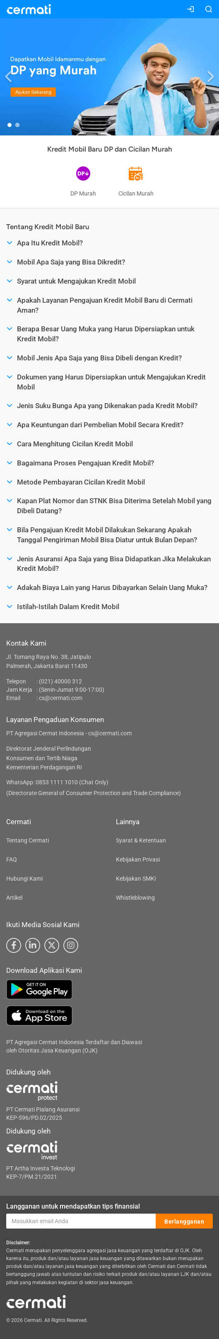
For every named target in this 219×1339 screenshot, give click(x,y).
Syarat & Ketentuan (141, 840)
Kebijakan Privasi (138, 859)
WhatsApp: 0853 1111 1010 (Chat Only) (57, 782)
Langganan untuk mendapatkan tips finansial (73, 1206)
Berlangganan (184, 1221)
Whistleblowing (135, 897)
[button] (9, 76)
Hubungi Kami (24, 878)
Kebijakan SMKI (136, 878)
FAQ (11, 859)
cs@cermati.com (60, 698)
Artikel (14, 897)
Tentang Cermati (27, 840)
